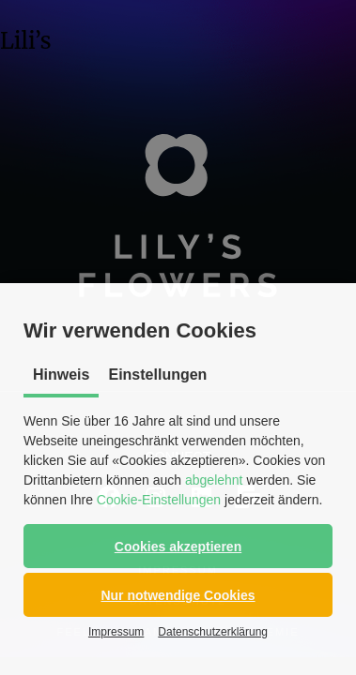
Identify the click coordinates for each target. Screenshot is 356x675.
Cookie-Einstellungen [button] (159, 499)
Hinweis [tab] (61, 374)
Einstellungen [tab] (157, 374)
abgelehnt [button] (214, 480)
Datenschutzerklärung (213, 631)
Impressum (116, 631)
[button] (178, 546)
